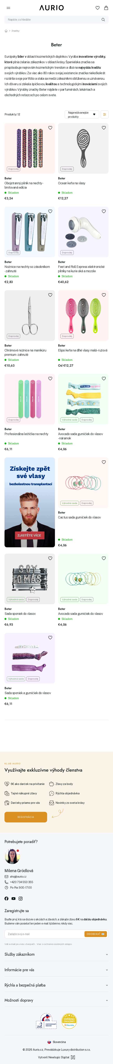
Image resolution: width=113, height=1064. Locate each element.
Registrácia (26, 817)
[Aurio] (51, 8)
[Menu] (8, 8)
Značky (15, 30)
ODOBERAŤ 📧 (96, 934)
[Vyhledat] (103, 20)
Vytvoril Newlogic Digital (56, 1057)
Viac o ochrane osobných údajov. (54, 944)
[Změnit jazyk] (56, 1042)
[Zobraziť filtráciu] (105, 114)
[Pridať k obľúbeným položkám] (50, 128)
